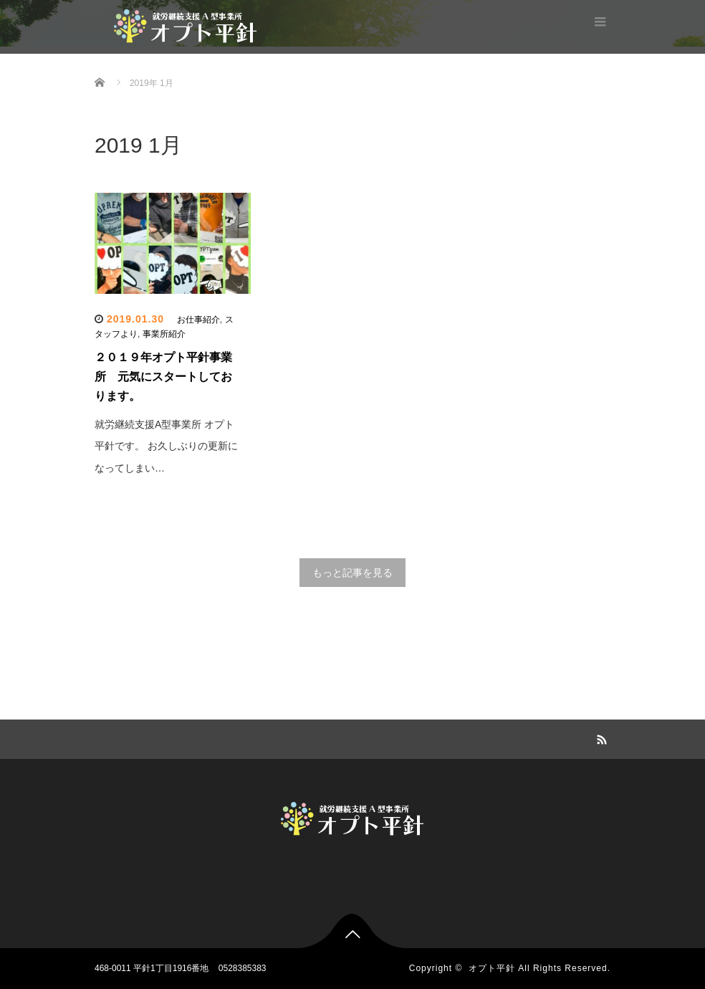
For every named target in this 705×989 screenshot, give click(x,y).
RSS (599, 737)
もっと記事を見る (352, 572)
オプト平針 (492, 968)
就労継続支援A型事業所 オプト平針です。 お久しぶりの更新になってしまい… (166, 446)
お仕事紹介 (198, 320)
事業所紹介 (164, 334)
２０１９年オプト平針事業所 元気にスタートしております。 (163, 376)
